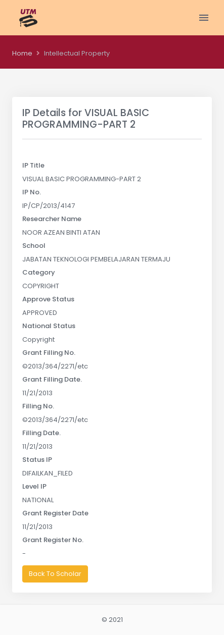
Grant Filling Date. (52, 379)
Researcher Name (51, 219)
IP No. (31, 192)
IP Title (33, 165)
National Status (48, 326)
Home (22, 53)
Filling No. (38, 406)
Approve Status (48, 299)
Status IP (37, 459)
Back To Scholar (55, 573)
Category (38, 272)
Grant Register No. (52, 540)
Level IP (34, 486)
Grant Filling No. (48, 352)
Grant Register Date (55, 513)
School (34, 245)
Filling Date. (41, 433)
